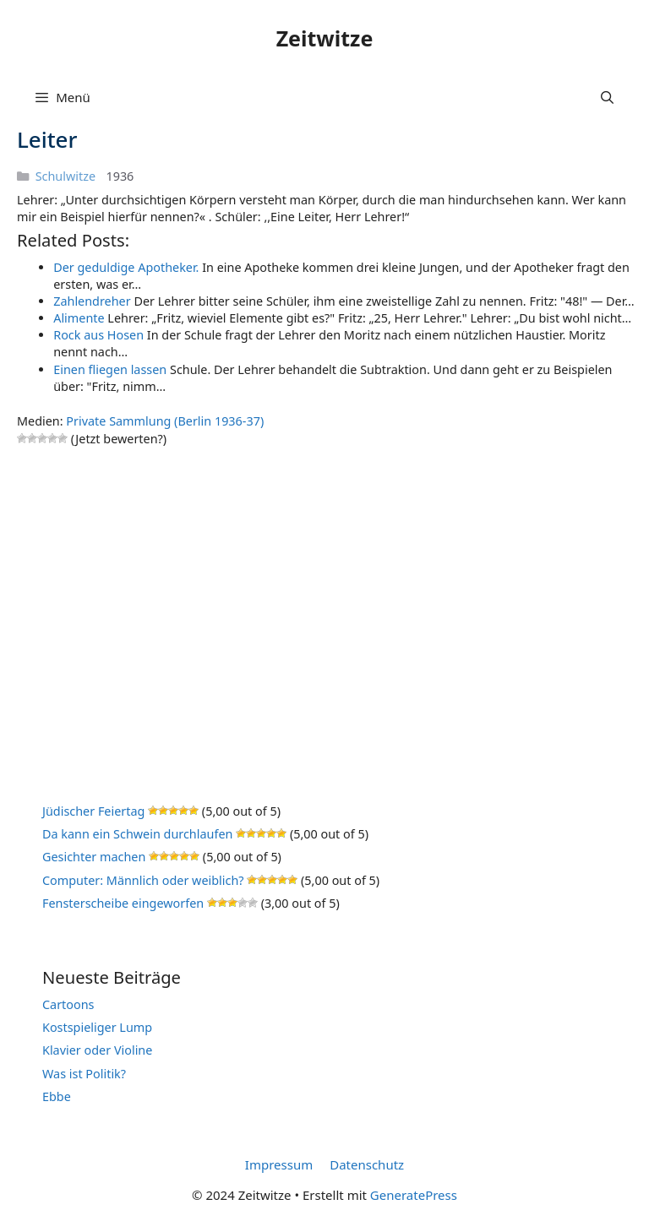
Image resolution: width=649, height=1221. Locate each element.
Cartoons (68, 1004)
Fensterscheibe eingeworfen (123, 903)
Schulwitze (65, 176)
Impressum (279, 1164)
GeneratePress (413, 1194)
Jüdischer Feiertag (93, 811)
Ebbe (56, 1096)
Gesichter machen (93, 857)
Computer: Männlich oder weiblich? (143, 880)
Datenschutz (367, 1164)
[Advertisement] (326, 602)
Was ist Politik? (84, 1074)
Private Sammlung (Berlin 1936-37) (165, 421)
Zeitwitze (325, 38)
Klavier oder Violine (97, 1050)
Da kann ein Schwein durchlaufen (137, 834)
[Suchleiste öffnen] (607, 97)
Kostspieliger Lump (97, 1027)
